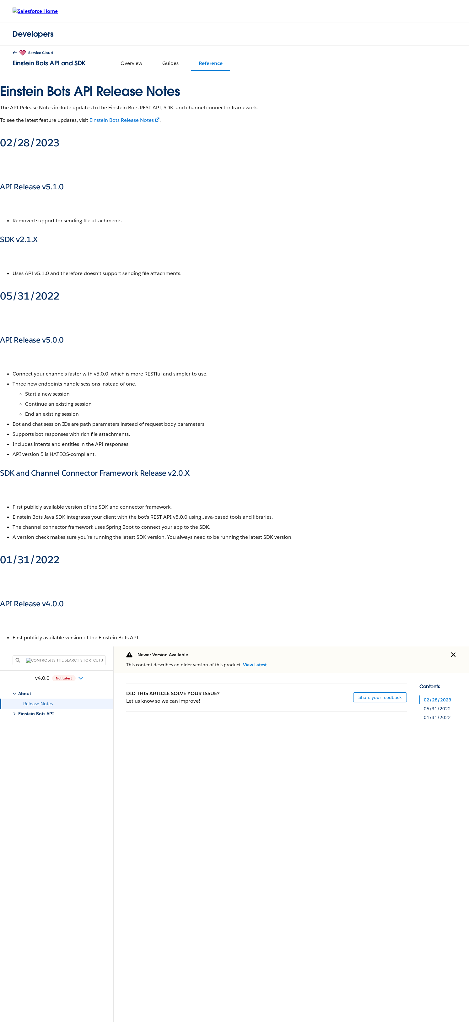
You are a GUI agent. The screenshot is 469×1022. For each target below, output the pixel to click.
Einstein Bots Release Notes (121, 120)
